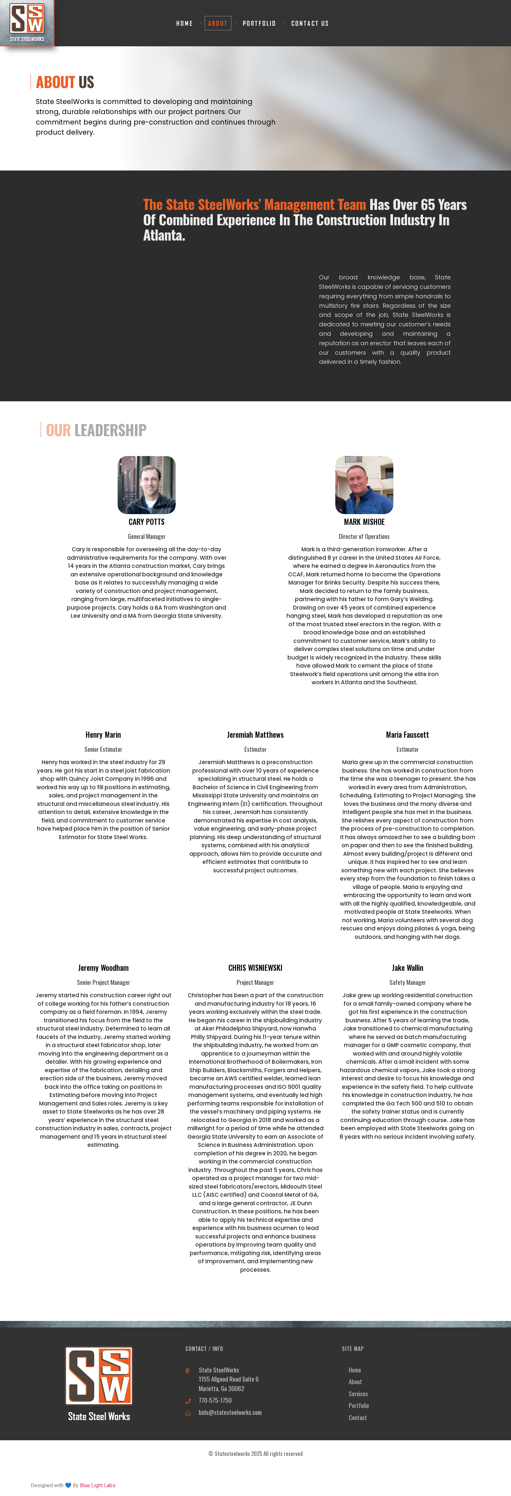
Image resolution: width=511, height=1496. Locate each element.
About (218, 23)
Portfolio (259, 23)
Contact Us (310, 23)
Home (184, 23)
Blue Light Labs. (98, 1485)
